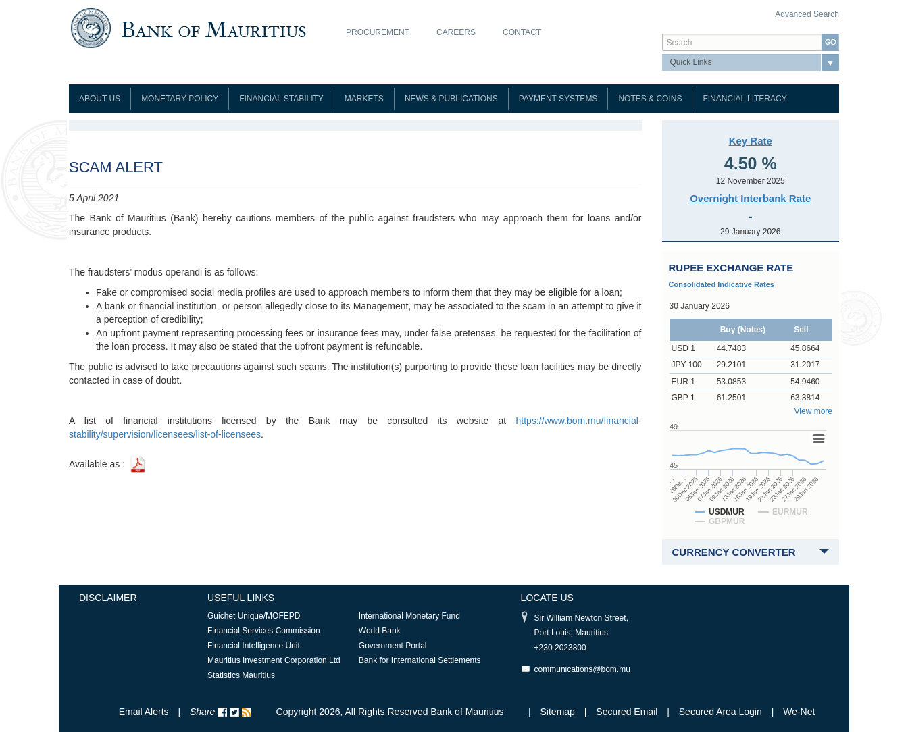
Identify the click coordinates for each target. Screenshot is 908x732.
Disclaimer (108, 597)
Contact (522, 32)
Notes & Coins (650, 98)
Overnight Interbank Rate (750, 198)
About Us (99, 98)
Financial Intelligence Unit (253, 645)
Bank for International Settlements (420, 660)
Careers (456, 32)
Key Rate (750, 141)
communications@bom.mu (582, 669)
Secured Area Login (720, 711)
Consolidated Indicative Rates (721, 284)
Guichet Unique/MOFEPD (253, 616)
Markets (364, 98)
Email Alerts (144, 711)
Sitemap (559, 711)
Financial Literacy (744, 98)
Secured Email (626, 711)
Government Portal (393, 645)
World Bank (380, 630)
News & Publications (451, 98)
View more (813, 411)
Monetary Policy (179, 98)
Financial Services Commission (263, 630)
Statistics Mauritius (241, 675)
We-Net (799, 711)
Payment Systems (558, 98)
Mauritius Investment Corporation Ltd (273, 660)
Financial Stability (281, 98)
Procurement (377, 32)
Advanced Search (807, 14)
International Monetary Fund (409, 616)
